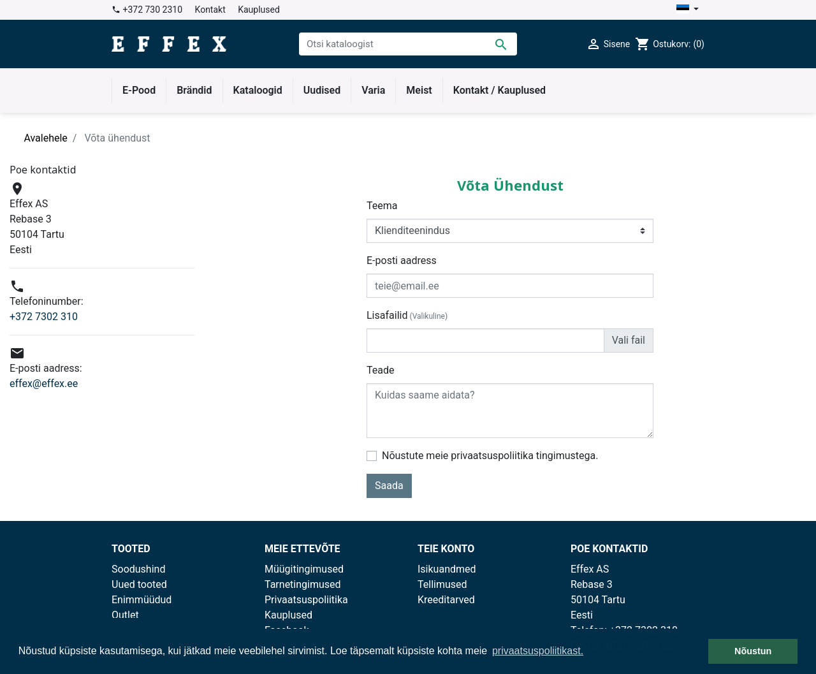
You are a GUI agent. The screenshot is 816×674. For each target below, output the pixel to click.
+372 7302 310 (44, 317)
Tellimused (442, 584)
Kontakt (210, 9)
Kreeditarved (446, 600)
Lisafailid (407, 315)
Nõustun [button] (752, 651)
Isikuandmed (447, 569)
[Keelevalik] (687, 10)
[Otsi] (408, 44)
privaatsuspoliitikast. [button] (537, 650)
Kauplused (259, 9)
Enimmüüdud (141, 600)
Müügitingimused (304, 569)
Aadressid (440, 615)
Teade (380, 370)
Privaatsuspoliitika (306, 600)
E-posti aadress (402, 260)
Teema (382, 206)
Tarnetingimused (303, 584)
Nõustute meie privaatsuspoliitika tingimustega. (490, 456)
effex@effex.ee (44, 383)
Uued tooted (139, 584)
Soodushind (138, 569)
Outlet (125, 615)
